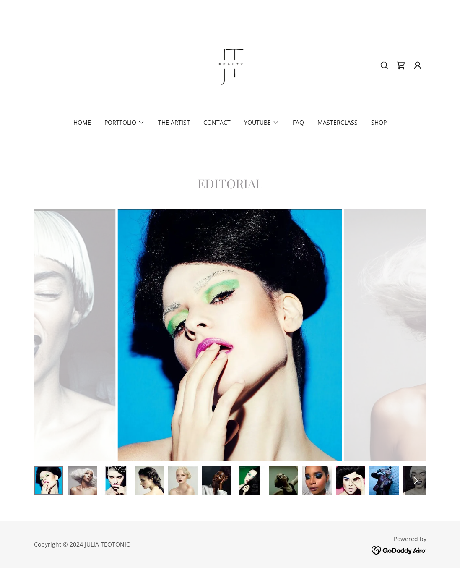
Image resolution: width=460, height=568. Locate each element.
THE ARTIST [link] (174, 122)
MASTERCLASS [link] (337, 122)
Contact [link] (217, 122)
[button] (417, 65)
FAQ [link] (298, 122)
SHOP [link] (379, 122)
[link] (230, 64)
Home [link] (82, 122)
